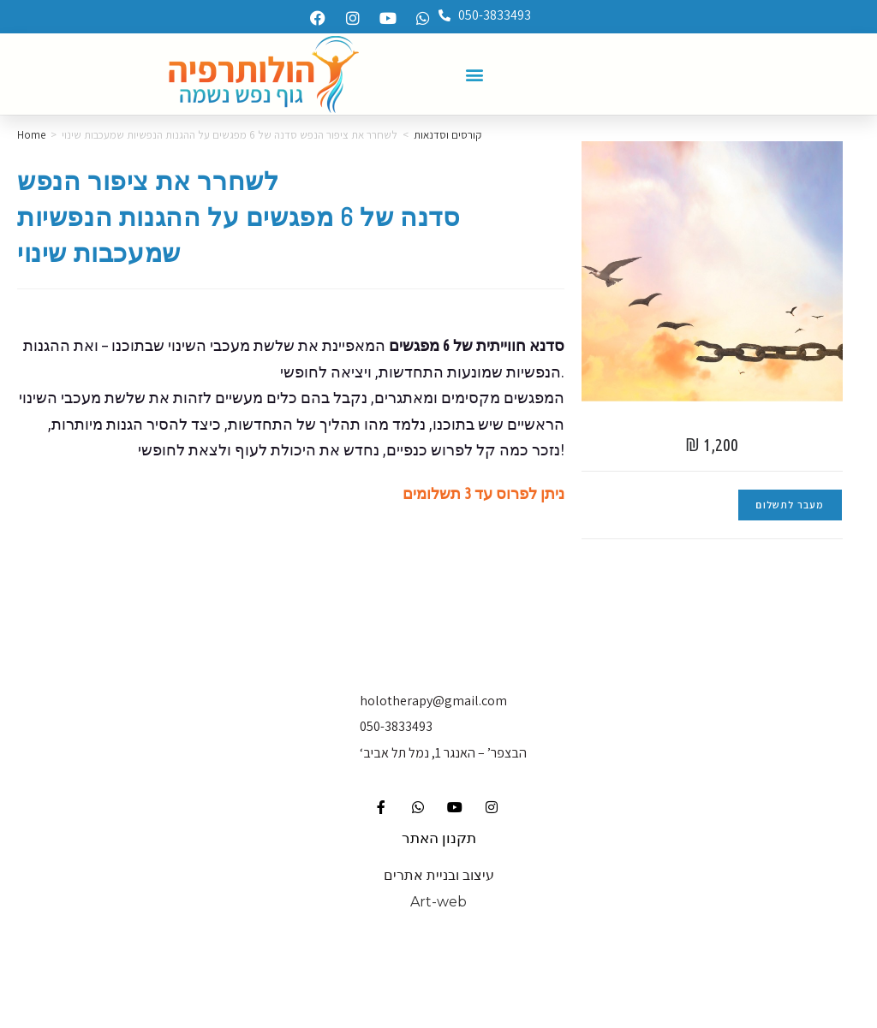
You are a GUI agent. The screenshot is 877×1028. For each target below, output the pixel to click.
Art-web (438, 902)
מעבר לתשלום (789, 504)
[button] (475, 74)
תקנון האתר (439, 838)
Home (31, 135)
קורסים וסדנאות (447, 135)
